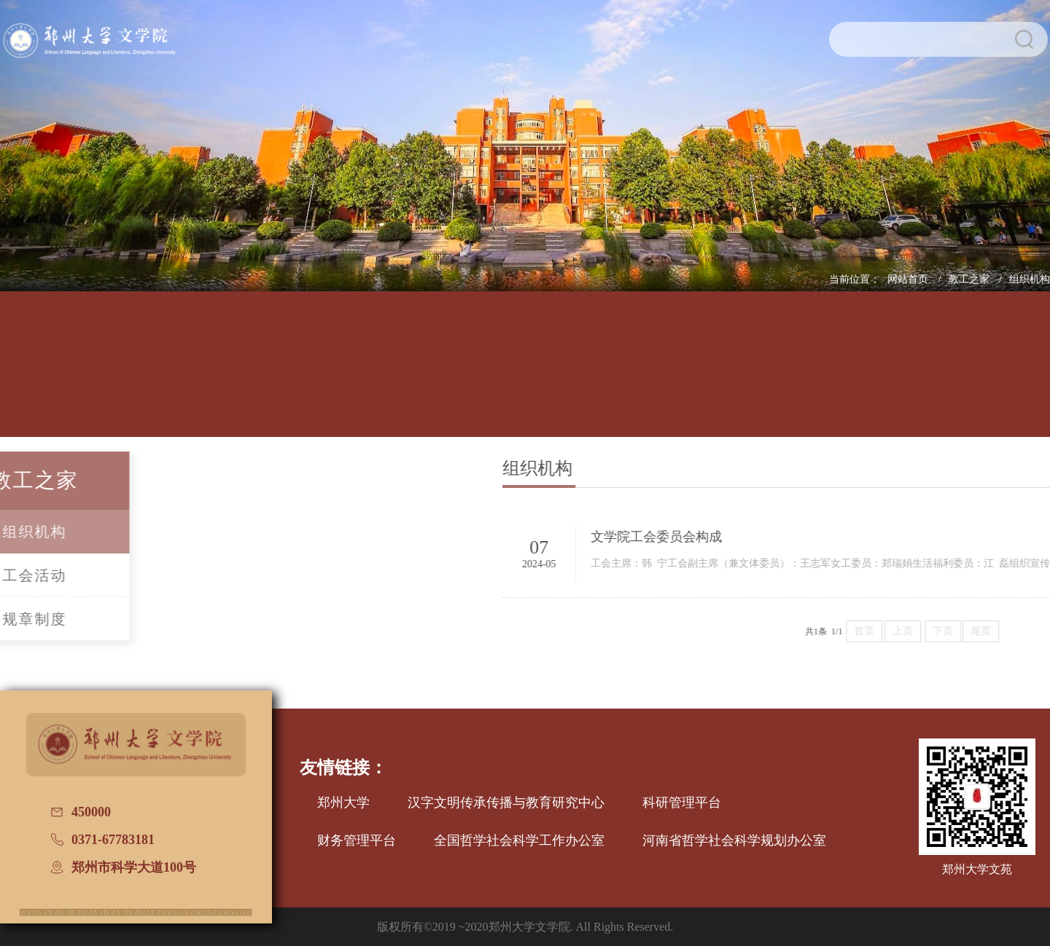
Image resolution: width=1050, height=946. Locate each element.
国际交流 (801, 376)
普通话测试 (1023, 376)
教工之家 (970, 279)
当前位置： (854, 279)
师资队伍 (358, 376)
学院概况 (138, 376)
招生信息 (580, 376)
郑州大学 (343, 802)
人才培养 (248, 376)
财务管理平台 (356, 840)
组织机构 (1029, 279)
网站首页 (909, 279)
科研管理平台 (681, 802)
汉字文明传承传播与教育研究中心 (506, 802)
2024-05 (601, 564)
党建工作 (691, 376)
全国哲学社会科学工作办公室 (519, 840)
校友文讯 (912, 376)
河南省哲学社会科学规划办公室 (734, 840)
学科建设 (469, 376)
